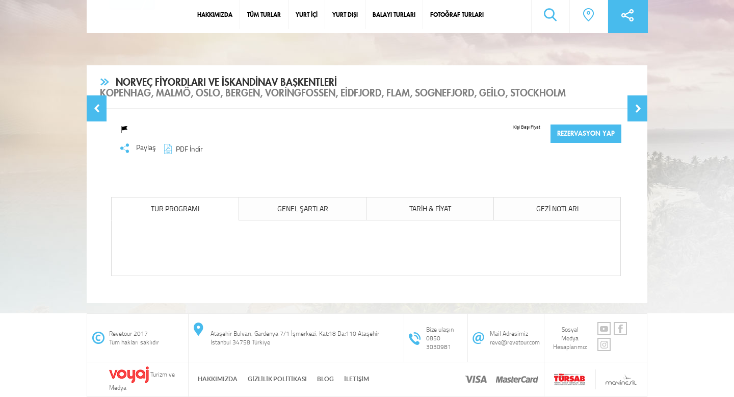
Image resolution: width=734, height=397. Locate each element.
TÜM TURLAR (264, 14)
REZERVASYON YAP (586, 133)
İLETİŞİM (356, 379)
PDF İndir (182, 149)
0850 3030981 (438, 342)
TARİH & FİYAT (430, 208)
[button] (97, 108)
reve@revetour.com (515, 342)
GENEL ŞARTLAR (302, 208)
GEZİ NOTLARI (557, 208)
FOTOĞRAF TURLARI (457, 14)
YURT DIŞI (345, 14)
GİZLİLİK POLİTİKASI (277, 379)
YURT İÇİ (307, 14)
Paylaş (138, 148)
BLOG (325, 379)
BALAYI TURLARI (394, 14)
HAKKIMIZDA (214, 14)
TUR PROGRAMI (175, 208)
